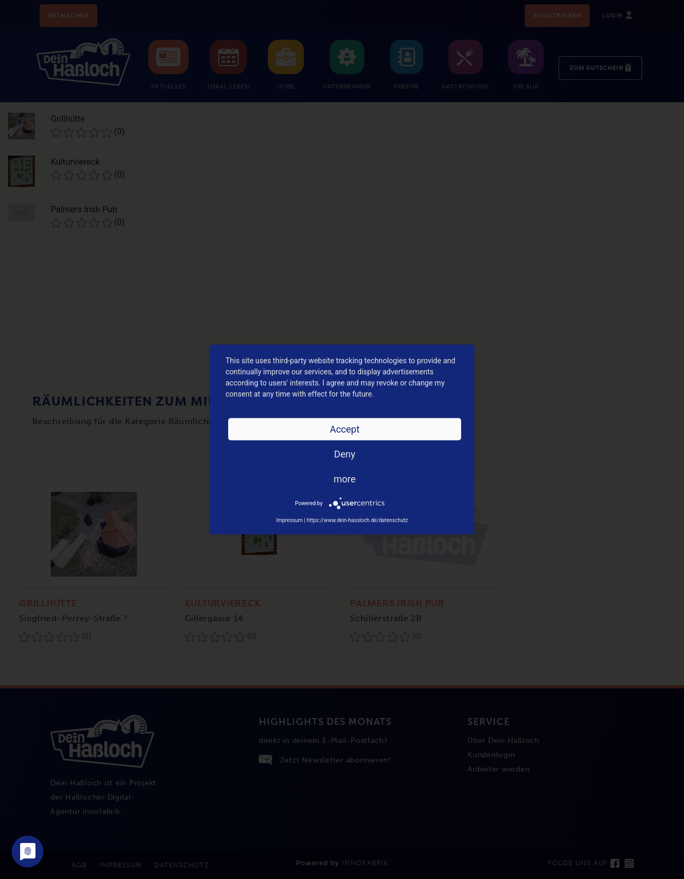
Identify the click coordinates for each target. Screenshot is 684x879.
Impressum (289, 520)
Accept (344, 429)
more (345, 479)
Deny (344, 454)
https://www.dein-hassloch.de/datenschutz (357, 520)
